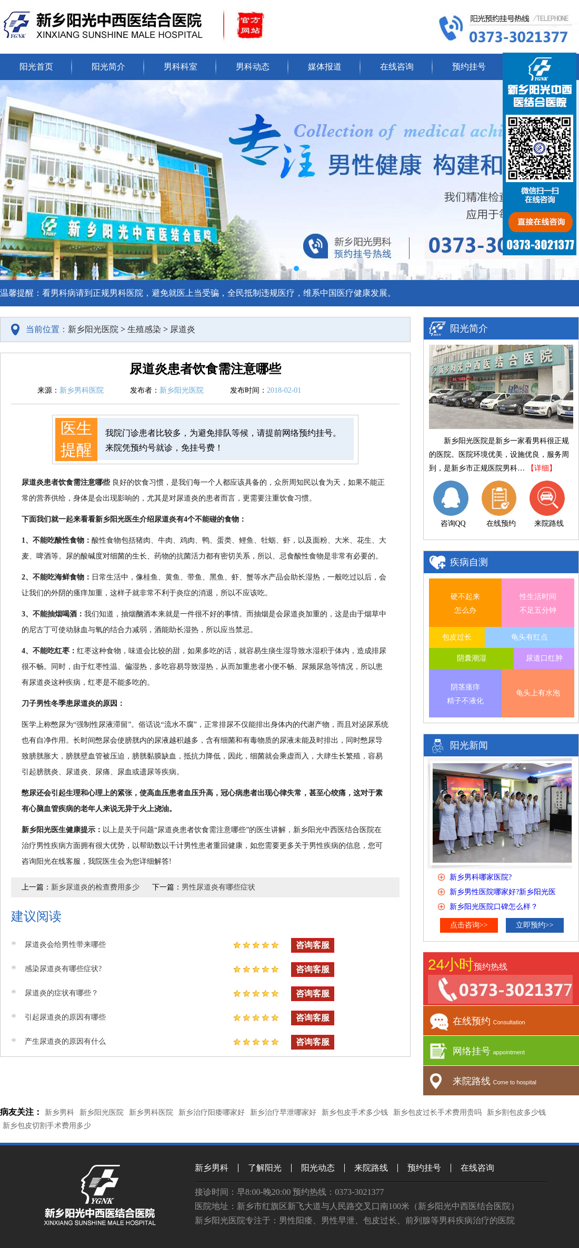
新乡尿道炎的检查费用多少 (95, 887)
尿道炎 (182, 329)
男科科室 (180, 66)
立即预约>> (535, 925)
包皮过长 (457, 637)
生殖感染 (144, 329)
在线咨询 (397, 66)
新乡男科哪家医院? (481, 877)
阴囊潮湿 (471, 658)
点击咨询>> (469, 925)
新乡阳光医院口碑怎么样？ (494, 907)
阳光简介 (108, 66)
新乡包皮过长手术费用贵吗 (437, 1112)
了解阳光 (265, 1167)
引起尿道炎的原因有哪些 (65, 1017)
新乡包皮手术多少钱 (355, 1112)
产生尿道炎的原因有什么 (65, 1041)
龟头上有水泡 (538, 693)
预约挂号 (469, 66)
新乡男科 (59, 1112)
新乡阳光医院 (93, 329)
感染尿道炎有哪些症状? (63, 969)
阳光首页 (36, 66)
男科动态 (252, 66)
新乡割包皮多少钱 (516, 1112)
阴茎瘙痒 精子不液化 (465, 694)
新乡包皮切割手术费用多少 (47, 1126)
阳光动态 (318, 1167)
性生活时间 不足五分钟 (538, 603)
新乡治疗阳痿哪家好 (211, 1112)
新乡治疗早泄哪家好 (283, 1112)
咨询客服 (313, 945)
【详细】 (541, 468)
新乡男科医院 (151, 1112)
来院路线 (371, 1167)
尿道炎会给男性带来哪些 (65, 945)
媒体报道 (325, 66)
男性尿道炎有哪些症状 (218, 887)
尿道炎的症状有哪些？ (61, 993)
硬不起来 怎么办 (465, 603)
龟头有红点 (529, 637)
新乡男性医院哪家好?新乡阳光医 (503, 892)
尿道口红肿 (544, 658)
